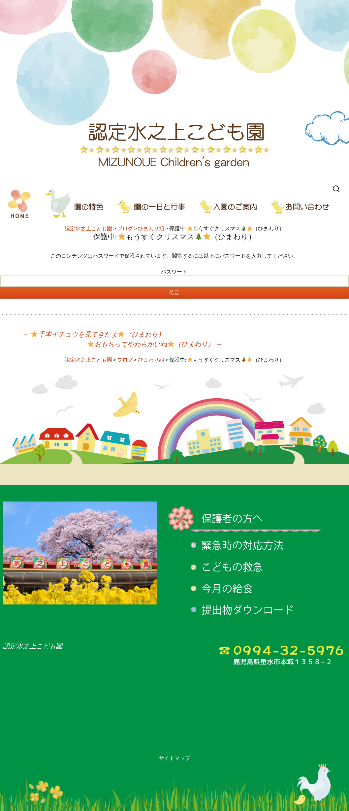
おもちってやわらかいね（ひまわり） (154, 344)
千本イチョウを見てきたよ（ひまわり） (94, 334)
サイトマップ (174, 758)
